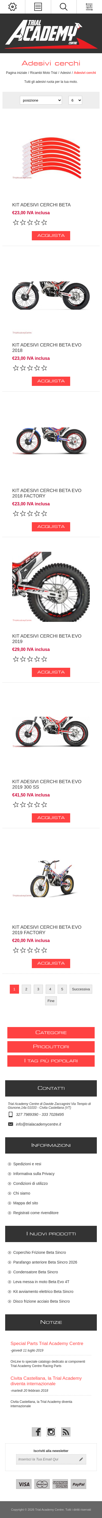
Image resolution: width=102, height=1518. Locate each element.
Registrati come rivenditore (36, 1213)
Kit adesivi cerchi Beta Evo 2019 (46, 639)
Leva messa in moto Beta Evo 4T (41, 1282)
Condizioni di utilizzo (30, 1183)
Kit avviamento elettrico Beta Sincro (43, 1291)
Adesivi (65, 73)
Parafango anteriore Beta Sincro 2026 (45, 1262)
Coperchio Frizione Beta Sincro (39, 1252)
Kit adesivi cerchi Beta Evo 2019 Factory (46, 930)
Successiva (81, 989)
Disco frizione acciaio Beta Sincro (41, 1301)
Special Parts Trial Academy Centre (47, 1343)
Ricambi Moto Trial (43, 73)
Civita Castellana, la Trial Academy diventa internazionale (46, 1381)
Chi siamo (21, 1193)
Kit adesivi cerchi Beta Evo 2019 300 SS (46, 784)
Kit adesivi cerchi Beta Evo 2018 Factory (46, 493)
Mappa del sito (25, 1203)
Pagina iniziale (16, 73)
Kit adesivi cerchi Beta (41, 204)
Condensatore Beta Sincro (35, 1272)
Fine (51, 1001)
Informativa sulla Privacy (34, 1173)
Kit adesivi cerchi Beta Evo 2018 (46, 347)
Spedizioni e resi (27, 1164)
